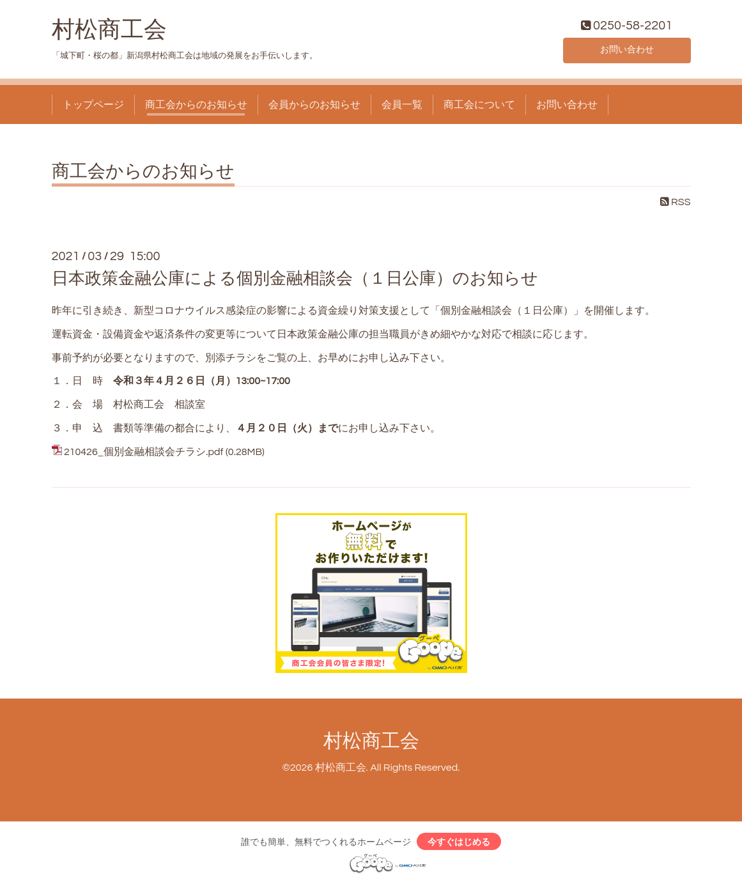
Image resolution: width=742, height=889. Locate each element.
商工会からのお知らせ (196, 107)
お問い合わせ (627, 51)
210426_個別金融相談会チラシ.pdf (144, 454)
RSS (675, 205)
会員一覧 (402, 107)
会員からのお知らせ (314, 107)
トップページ (93, 107)
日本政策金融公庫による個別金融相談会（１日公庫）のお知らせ (295, 281)
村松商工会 (109, 32)
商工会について (479, 107)
